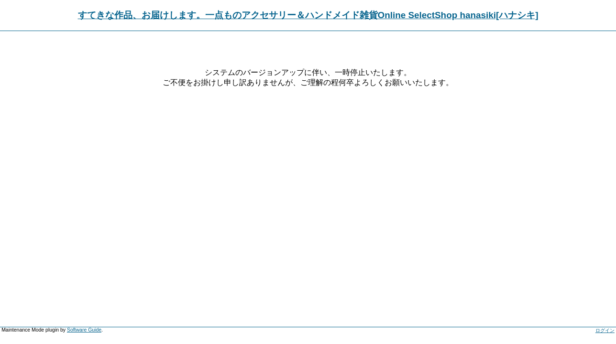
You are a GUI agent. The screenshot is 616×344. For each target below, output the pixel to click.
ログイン (605, 330)
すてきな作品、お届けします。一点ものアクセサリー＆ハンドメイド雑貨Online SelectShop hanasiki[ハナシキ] (308, 15)
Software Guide (84, 330)
